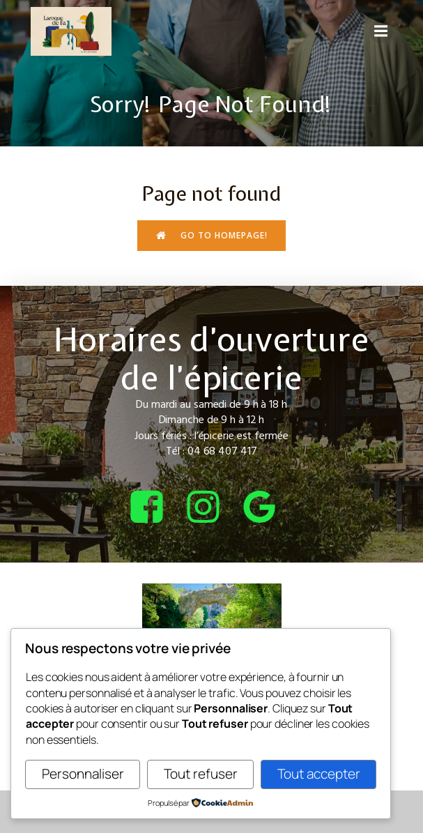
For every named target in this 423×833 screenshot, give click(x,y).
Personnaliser (83, 774)
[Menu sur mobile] (381, 31)
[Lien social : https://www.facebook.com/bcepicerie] (155, 508)
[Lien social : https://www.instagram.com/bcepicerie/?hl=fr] (211, 508)
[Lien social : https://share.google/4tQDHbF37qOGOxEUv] (268, 508)
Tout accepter (318, 774)
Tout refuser (201, 774)
